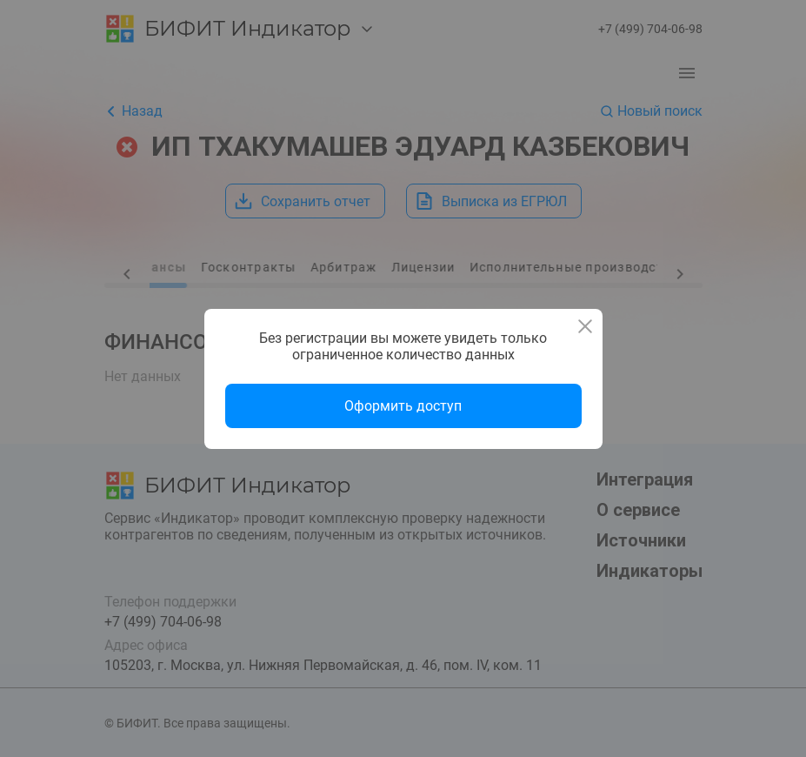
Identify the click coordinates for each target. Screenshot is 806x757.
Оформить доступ (403, 406)
